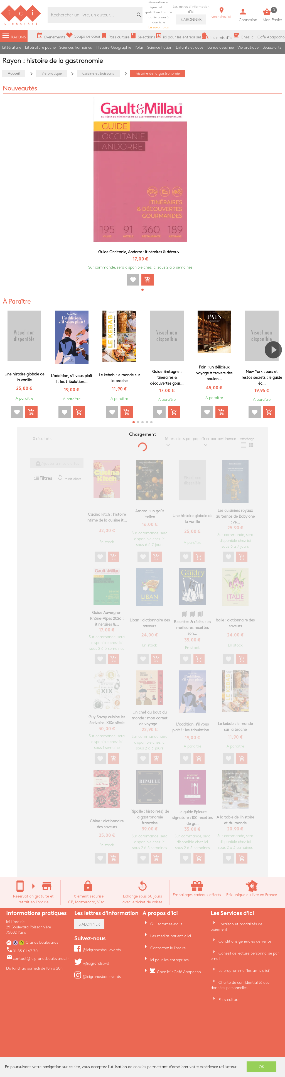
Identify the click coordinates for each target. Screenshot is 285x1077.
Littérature (11, 47)
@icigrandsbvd (91, 963)
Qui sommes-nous (166, 924)
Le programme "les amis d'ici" (244, 970)
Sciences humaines (75, 47)
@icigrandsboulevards (97, 950)
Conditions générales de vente (244, 941)
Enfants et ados (189, 47)
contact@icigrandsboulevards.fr (37, 958)
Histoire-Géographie (113, 47)
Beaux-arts (271, 47)
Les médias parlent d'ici (170, 936)
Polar (139, 47)
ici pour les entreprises (169, 960)
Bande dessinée (220, 47)
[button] (142, 290)
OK (261, 1067)
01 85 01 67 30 (22, 951)
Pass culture (228, 1000)
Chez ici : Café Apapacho (179, 972)
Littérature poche (40, 47)
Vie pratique (248, 47)
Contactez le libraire (168, 948)
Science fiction (159, 47)
